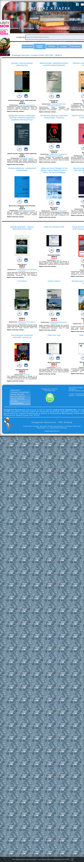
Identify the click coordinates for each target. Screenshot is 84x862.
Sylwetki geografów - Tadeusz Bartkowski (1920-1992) (22, 231)
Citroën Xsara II (54, 284)
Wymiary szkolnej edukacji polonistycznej (22, 68)
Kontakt (14, 404)
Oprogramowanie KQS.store (52, 434)
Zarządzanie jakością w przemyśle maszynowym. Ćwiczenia (54, 120)
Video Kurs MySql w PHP (54, 230)
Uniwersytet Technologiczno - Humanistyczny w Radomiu (57, 158)
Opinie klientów (18, 402)
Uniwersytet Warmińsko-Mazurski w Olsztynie (56, 108)
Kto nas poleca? (18, 400)
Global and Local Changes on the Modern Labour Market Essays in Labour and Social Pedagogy (54, 174)
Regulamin (15, 393)
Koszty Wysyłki (17, 398)
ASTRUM (27, 378)
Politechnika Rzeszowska (27, 214)
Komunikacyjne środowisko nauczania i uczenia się (22, 340)
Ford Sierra (22, 284)
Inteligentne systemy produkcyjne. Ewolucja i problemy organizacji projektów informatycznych (22, 121)
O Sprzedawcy (17, 406)
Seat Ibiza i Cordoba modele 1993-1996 (37, 59)
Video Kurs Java (54, 339)
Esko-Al (58, 263)
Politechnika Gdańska (26, 161)
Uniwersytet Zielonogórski (27, 108)
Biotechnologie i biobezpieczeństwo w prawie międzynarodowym (54, 68)
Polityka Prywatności (20, 396)
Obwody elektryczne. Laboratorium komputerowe (22, 173)
